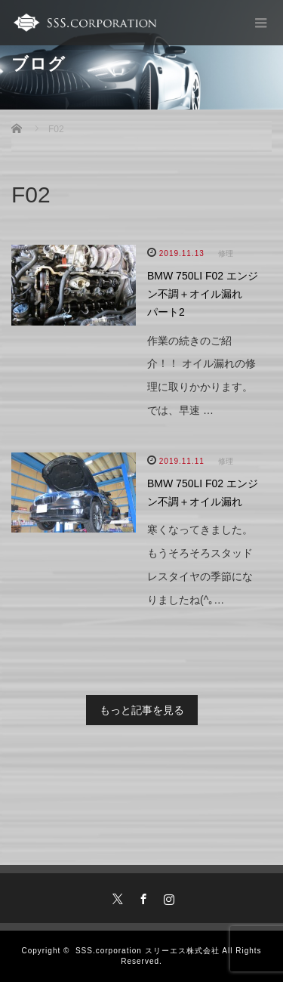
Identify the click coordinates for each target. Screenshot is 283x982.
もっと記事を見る (142, 710)
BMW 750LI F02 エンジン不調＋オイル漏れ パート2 (202, 294)
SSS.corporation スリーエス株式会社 (147, 950)
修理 (225, 253)
